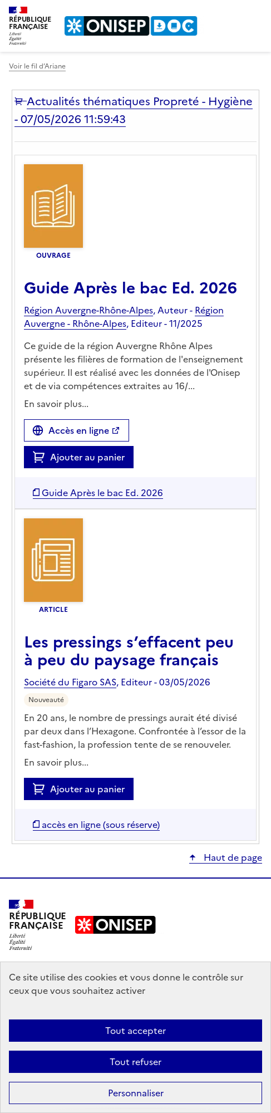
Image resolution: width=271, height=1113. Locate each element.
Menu (255, 13)
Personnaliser (136, 1093)
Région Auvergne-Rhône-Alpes (88, 310)
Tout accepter (135, 1030)
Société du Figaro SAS (70, 682)
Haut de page (231, 857)
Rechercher (233, 13)
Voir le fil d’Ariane (37, 66)
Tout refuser (135, 1061)
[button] (20, 101)
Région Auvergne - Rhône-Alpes (124, 316)
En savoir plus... (56, 403)
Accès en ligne (78, 430)
